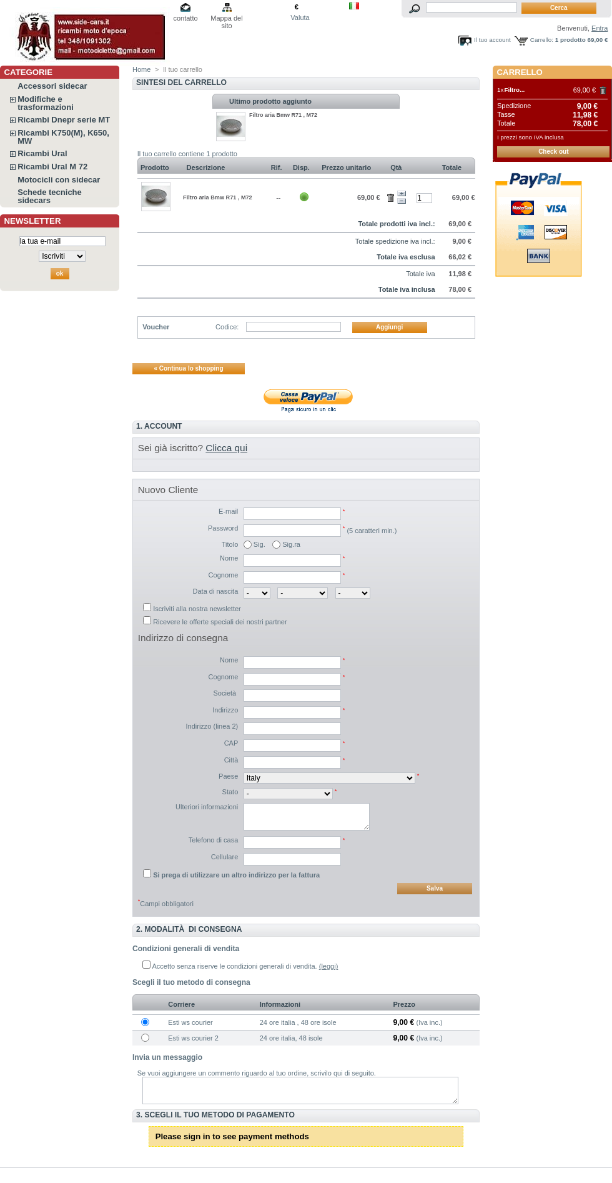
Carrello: (541, 39)
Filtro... (514, 89)
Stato (230, 792)
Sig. (259, 544)
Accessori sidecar (52, 86)
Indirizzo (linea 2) (212, 726)
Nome (229, 558)
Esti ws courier (190, 1022)
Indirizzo (225, 710)
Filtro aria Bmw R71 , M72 (283, 115)
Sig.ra (291, 544)
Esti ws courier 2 (193, 1038)
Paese (228, 776)
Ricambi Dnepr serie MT (63, 119)
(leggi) (328, 966)
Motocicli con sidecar (58, 179)
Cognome (224, 575)
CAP (231, 743)
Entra (599, 28)
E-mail (228, 511)
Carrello (520, 72)
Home (141, 69)
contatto (185, 18)
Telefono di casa (214, 840)
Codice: (227, 327)
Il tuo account (492, 39)
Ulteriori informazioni (206, 807)
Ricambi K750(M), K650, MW (63, 137)
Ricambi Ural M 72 (52, 166)
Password (223, 528)
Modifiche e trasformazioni (45, 103)
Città (231, 760)
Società (226, 693)
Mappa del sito (226, 19)
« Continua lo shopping (188, 368)
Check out (553, 151)
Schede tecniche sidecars (49, 196)
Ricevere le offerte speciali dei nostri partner (220, 622)
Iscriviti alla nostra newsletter (197, 608)
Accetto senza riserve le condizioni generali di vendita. (234, 966)
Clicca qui (226, 447)
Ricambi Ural (42, 153)
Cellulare (224, 857)
